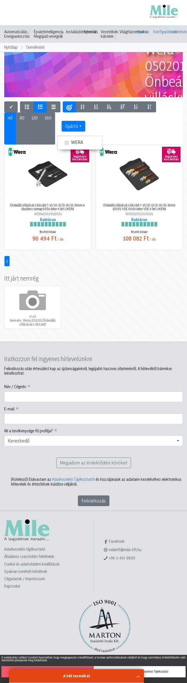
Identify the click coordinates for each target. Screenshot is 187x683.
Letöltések (176, 31)
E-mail (9, 409)
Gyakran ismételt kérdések (25, 571)
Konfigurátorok (159, 31)
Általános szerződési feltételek (29, 556)
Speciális (91, 32)
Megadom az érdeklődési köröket (93, 463)
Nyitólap (11, 47)
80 (22, 118)
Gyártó (71, 126)
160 (48, 118)
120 (34, 118)
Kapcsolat (12, 586)
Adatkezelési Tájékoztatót (73, 479)
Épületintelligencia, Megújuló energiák (49, 34)
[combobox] (93, 440)
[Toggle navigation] (12, 13)
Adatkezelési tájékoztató (24, 549)
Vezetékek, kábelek (110, 34)
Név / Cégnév (15, 386)
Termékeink (35, 47)
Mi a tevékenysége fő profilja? (28, 431)
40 (10, 118)
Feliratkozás (94, 501)
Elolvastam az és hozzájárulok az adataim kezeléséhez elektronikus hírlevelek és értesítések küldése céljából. (96, 481)
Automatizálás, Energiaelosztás (17, 34)
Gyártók (142, 31)
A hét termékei (76, 675)
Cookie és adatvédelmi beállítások (32, 564)
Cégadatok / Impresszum (24, 578)
